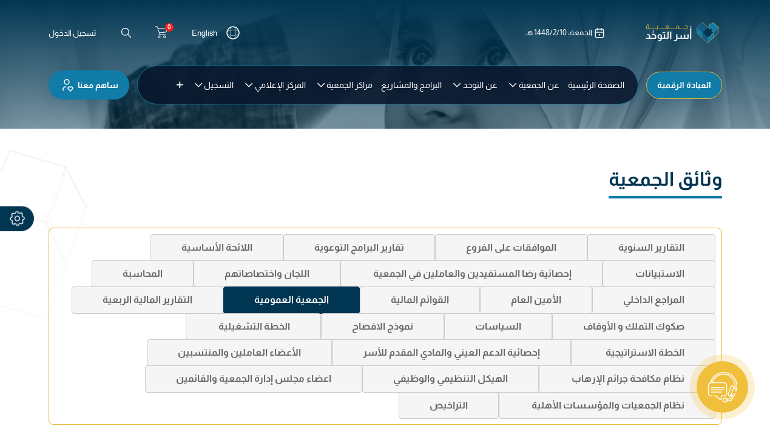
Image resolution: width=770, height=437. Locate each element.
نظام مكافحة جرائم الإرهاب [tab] (627, 378)
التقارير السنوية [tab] (651, 247)
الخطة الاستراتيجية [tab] (643, 352)
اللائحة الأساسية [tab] (216, 247)
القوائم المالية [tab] (420, 299)
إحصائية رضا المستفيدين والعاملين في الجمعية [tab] (471, 273)
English (204, 33)
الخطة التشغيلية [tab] (253, 326)
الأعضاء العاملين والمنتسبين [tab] (239, 352)
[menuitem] (596, 85)
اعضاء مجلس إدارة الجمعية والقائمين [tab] (253, 378)
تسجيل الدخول (72, 33)
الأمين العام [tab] (536, 299)
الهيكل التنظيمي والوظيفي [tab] (450, 378)
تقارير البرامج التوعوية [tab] (359, 247)
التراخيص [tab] (449, 405)
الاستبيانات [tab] (658, 273)
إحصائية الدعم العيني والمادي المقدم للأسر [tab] (451, 352)
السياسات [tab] (498, 326)
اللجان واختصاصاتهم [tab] (267, 273)
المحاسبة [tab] (143, 273)
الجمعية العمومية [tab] (291, 299)
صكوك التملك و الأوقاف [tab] (633, 326)
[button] (180, 85)
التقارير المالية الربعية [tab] (147, 299)
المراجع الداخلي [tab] (653, 299)
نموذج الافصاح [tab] (382, 326)
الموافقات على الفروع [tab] (511, 247)
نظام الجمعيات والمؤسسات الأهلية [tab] (607, 405)
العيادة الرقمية (684, 85)
